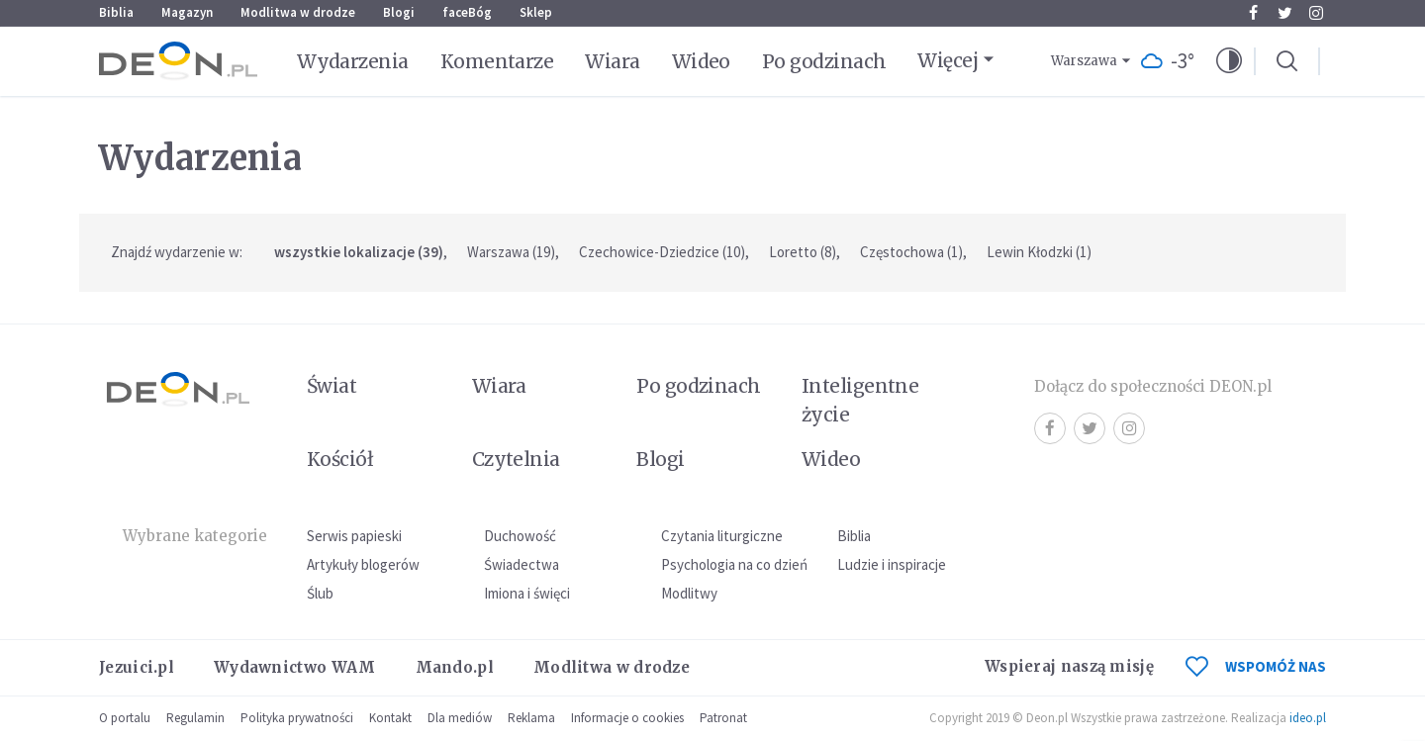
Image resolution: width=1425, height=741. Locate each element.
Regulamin (195, 717)
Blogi (399, 12)
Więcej (947, 60)
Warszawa (1084, 60)
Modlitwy (689, 593)
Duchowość (520, 535)
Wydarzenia (353, 61)
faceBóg (467, 12)
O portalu (124, 717)
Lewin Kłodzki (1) (1039, 251)
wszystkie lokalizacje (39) (358, 251)
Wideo (701, 61)
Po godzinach (824, 61)
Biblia (116, 12)
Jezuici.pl (136, 667)
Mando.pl (455, 667)
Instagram (1316, 13)
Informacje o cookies (627, 717)
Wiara (612, 61)
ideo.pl (1307, 717)
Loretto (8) (802, 251)
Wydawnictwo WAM (295, 667)
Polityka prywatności (296, 717)
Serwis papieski (354, 535)
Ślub (320, 593)
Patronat (723, 717)
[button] (1229, 61)
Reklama (531, 717)
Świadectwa (521, 564)
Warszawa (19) (511, 251)
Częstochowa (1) (911, 251)
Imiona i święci (527, 593)
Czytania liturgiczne (722, 535)
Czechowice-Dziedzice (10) (662, 251)
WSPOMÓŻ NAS (1256, 666)
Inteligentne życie (860, 400)
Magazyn (187, 12)
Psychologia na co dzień (734, 564)
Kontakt (390, 717)
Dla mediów (460, 717)
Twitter (1285, 13)
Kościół (340, 459)
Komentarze (497, 61)
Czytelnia (516, 459)
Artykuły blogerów (363, 564)
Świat (331, 386)
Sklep (536, 12)
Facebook (1253, 13)
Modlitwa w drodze (297, 12)
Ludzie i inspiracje (891, 564)
